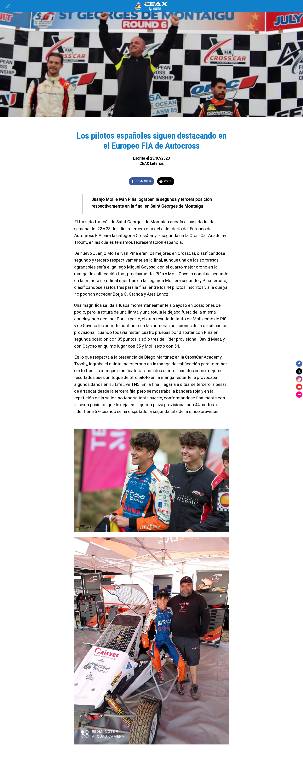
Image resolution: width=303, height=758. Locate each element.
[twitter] (299, 371)
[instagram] (299, 379)
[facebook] (299, 364)
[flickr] (299, 394)
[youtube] (299, 387)
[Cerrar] (7, 6)
